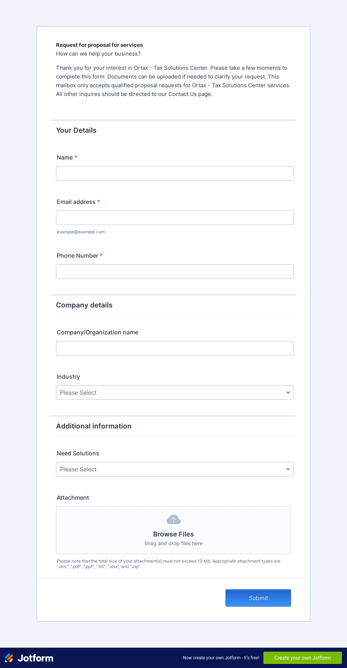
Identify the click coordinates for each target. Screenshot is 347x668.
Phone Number (80, 255)
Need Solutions (78, 453)
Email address (78, 201)
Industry (68, 376)
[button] (173, 530)
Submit (258, 597)
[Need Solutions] (175, 469)
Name (67, 157)
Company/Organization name (97, 332)
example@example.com (81, 231)
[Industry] (175, 392)
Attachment (73, 497)
